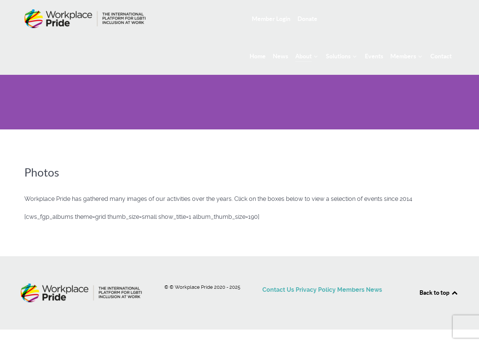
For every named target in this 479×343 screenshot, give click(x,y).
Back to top (438, 292)
